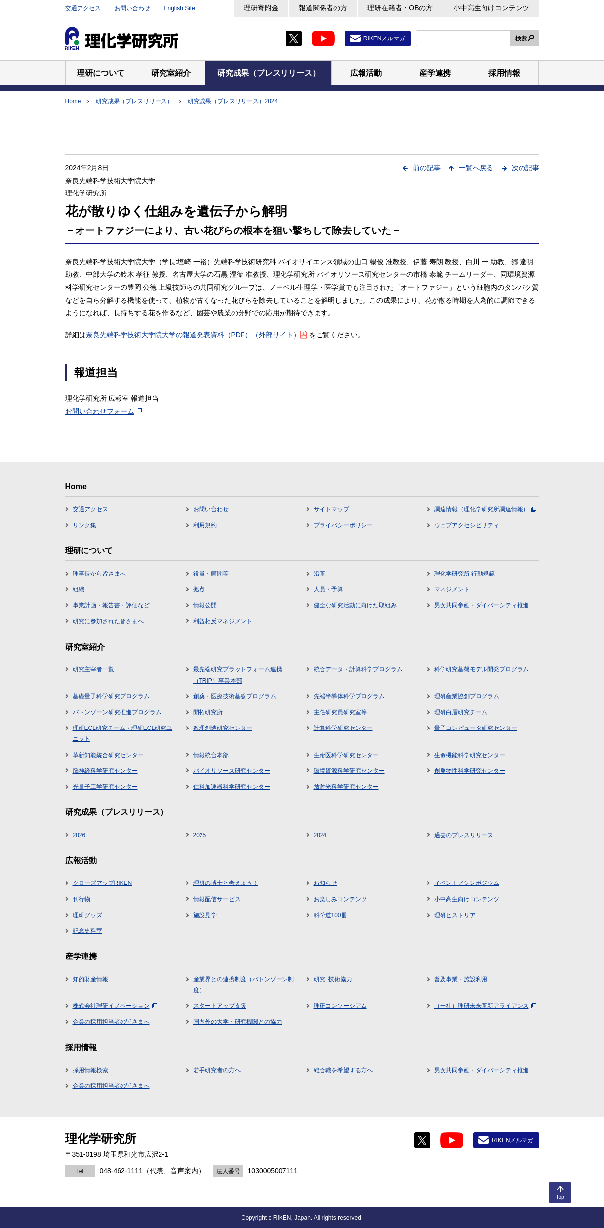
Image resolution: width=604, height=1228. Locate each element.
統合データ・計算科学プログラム (358, 669)
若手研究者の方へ (217, 1070)
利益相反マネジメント (222, 621)
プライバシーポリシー (343, 525)
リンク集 (84, 525)
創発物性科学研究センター (469, 771)
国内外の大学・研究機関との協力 (237, 1021)
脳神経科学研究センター (105, 771)
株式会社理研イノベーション (115, 1005)
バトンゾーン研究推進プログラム (117, 712)
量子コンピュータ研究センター (475, 728)
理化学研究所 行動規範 (464, 573)
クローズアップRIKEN (102, 883)
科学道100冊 (330, 915)
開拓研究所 (208, 712)
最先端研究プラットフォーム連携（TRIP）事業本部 (237, 675)
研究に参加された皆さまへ (108, 621)
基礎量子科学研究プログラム (111, 696)
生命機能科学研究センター (469, 755)
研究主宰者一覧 (93, 669)
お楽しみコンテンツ (340, 899)
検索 (521, 38)
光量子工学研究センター (105, 786)
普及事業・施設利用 (460, 979)
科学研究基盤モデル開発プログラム (481, 669)
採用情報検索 (90, 1070)
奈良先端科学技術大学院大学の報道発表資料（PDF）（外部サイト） (196, 335)
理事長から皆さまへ (99, 573)
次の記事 (525, 168)
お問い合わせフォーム (103, 411)
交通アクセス (83, 8)
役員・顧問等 (211, 573)
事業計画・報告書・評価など (111, 605)
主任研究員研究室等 (340, 712)
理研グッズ (87, 915)
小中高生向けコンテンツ (491, 8)
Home (73, 101)
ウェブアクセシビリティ (466, 525)
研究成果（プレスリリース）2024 (233, 101)
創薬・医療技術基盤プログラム (234, 696)
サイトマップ (331, 509)
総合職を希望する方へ (343, 1070)
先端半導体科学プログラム (349, 696)
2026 (79, 835)
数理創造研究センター (222, 728)
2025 (199, 835)
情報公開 (205, 605)
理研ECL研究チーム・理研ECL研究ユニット (123, 733)
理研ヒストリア (455, 915)
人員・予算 (328, 589)
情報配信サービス (217, 899)
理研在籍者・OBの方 (400, 8)
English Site (179, 8)
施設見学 (205, 915)
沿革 (319, 573)
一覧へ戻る (476, 168)
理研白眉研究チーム (460, 712)
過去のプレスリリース (463, 835)
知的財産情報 (90, 979)
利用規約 (205, 525)
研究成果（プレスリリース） (134, 101)
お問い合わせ (132, 8)
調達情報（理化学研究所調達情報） (485, 509)
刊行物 (81, 899)
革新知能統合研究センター (108, 755)
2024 (320, 835)
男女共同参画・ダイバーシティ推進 (481, 605)
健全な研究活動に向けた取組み (355, 605)
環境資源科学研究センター (349, 771)
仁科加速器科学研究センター (231, 786)
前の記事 (427, 168)
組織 (78, 589)
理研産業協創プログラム (466, 696)
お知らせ (325, 883)
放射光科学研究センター (346, 786)
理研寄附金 (261, 8)
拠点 (199, 589)
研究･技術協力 (333, 979)
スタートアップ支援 (219, 1005)
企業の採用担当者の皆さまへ (111, 1021)
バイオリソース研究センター (231, 771)
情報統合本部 (211, 755)
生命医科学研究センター (346, 755)
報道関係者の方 (323, 8)
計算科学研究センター (343, 728)
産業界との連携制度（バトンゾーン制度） (243, 985)
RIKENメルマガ (384, 38)
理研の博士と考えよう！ (225, 883)
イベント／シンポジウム (466, 883)
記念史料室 (87, 930)
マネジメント (452, 589)
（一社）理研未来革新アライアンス (485, 1005)
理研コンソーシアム (340, 1005)
